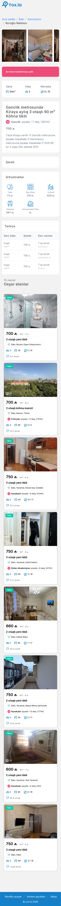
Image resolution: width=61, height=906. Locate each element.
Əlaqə (54, 896)
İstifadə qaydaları (36, 896)
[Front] (11, 4)
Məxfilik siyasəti (13, 896)
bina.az (41, 268)
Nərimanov (34, 19)
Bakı (21, 19)
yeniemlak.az (44, 257)
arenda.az (42, 246)
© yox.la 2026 (30, 901)
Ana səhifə (8, 19)
